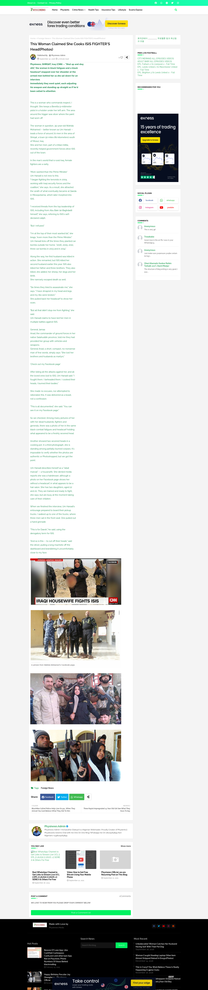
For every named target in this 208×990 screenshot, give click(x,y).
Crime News (78, 10)
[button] (176, 10)
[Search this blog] (98, 945)
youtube (170, 208)
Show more (126, 846)
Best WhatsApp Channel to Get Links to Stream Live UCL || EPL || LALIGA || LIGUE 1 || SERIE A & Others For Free (46, 876)
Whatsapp (78, 797)
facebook (149, 200)
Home (55, 10)
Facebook (49, 797)
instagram (149, 208)
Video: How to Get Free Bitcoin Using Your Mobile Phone (79, 874)
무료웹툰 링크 (164, 38)
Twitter (64, 797)
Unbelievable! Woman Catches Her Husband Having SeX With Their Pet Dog (156, 945)
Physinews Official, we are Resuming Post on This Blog (114, 873)
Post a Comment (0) (81, 912)
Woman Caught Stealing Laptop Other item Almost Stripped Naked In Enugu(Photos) (156, 956)
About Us (31, 3)
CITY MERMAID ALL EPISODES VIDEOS (156, 58)
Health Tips (93, 10)
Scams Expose (135, 10)
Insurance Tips (108, 10)
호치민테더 (142, 38)
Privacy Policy (55, 3)
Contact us (42, 3)
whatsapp (171, 200)
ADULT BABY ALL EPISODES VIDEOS (155, 61)
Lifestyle (122, 10)
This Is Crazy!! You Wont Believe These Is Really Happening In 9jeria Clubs (157, 968)
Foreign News (44, 38)
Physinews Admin (55, 826)
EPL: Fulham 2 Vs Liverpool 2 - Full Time (156, 64)
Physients (64, 10)
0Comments (125, 896)
